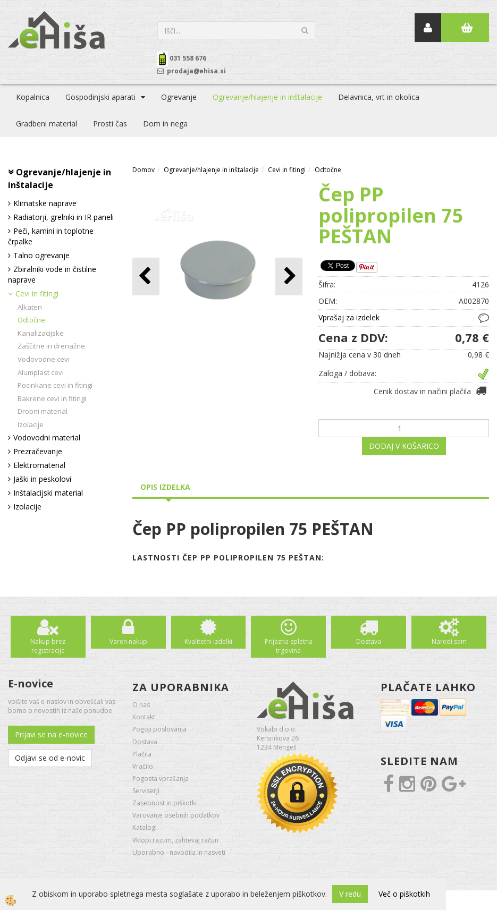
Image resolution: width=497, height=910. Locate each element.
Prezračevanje (37, 451)
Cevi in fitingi (36, 293)
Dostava (368, 641)
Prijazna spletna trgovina (289, 646)
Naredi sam (449, 641)
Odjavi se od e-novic (50, 758)
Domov (143, 169)
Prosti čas (110, 123)
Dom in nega (165, 123)
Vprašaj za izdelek (349, 317)
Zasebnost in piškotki (164, 802)
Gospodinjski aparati (100, 97)
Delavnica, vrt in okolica (378, 97)
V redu (350, 894)
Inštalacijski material (48, 493)
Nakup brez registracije (47, 646)
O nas (141, 704)
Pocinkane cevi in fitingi (55, 385)
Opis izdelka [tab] (165, 487)
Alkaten (30, 307)
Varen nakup (128, 641)
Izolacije (31, 424)
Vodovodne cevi (44, 359)
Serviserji (145, 790)
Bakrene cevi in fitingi (52, 398)
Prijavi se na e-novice (51, 734)
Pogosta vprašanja (160, 778)
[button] (288, 276)
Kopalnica (32, 97)
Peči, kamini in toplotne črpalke (51, 236)
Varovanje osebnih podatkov (176, 815)
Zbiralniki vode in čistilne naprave (52, 274)
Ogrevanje (179, 97)
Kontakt (143, 716)
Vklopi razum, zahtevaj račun (175, 840)
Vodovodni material (46, 437)
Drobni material (43, 411)
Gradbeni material (46, 123)
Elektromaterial (39, 465)
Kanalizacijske (41, 333)
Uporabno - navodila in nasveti (178, 852)
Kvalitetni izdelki (208, 641)
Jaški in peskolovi (42, 479)
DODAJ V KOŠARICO (404, 446)
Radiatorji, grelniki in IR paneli (63, 217)
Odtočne (31, 320)
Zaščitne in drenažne (51, 346)
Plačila (141, 754)
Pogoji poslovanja (159, 729)
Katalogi (144, 827)
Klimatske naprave (45, 203)
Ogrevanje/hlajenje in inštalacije (267, 97)
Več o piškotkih (404, 894)
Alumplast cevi (41, 372)
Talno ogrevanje (41, 255)
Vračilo (142, 766)
